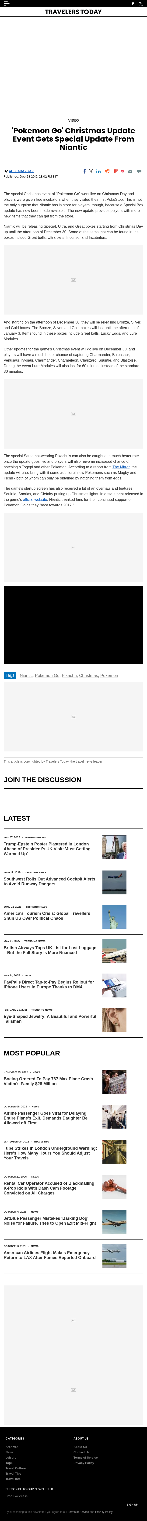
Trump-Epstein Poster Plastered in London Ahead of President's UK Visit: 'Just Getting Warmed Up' (47, 849)
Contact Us (82, 1452)
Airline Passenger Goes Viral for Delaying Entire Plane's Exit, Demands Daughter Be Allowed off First (46, 1118)
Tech (27, 975)
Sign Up (132, 1505)
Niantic (26, 675)
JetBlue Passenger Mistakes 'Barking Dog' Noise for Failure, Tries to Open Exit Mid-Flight (50, 1221)
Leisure (11, 1457)
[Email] (130, 171)
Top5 (9, 1463)
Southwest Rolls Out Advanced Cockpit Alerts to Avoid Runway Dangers (49, 881)
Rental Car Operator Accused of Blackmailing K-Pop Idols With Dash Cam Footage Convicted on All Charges (49, 1188)
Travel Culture (16, 1468)
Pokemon (109, 675)
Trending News (35, 837)
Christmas (88, 675)
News (36, 1072)
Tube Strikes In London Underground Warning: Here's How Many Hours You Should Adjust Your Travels (50, 1153)
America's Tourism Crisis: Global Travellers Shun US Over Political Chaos (47, 916)
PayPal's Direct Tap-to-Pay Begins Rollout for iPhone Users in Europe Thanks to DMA (49, 984)
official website (35, 500)
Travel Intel (13, 1479)
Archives (12, 1447)
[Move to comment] (139, 171)
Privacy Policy (84, 1463)
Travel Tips (41, 1141)
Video (73, 120)
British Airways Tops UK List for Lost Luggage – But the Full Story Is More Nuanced (50, 950)
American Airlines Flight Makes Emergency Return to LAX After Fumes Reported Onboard (50, 1255)
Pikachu (69, 675)
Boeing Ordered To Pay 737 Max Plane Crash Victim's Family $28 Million (48, 1081)
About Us (80, 1447)
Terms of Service (86, 1457)
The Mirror (121, 467)
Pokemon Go (47, 675)
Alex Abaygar (21, 170)
